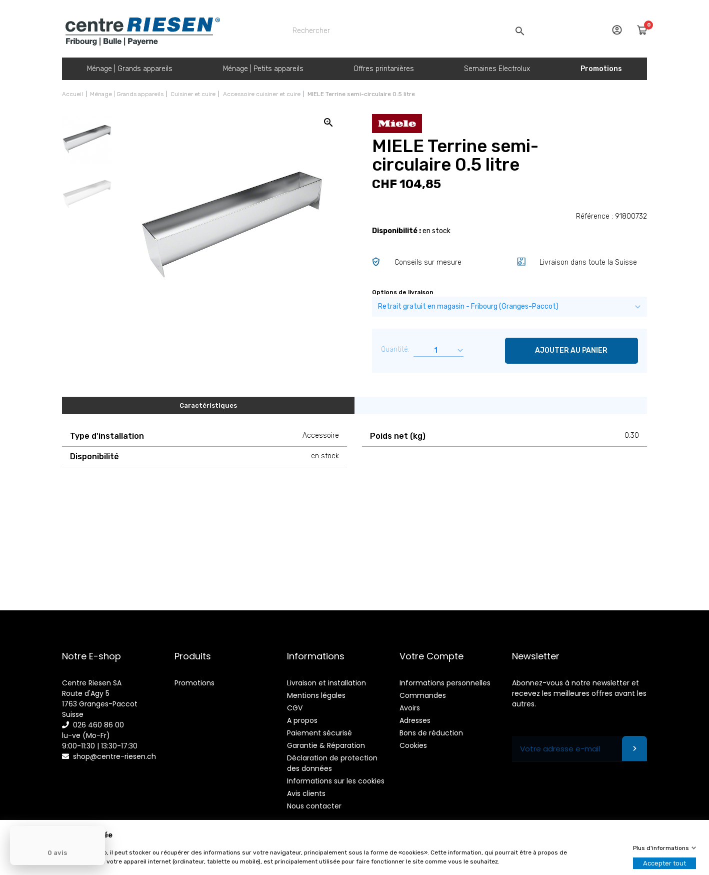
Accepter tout (664, 863)
